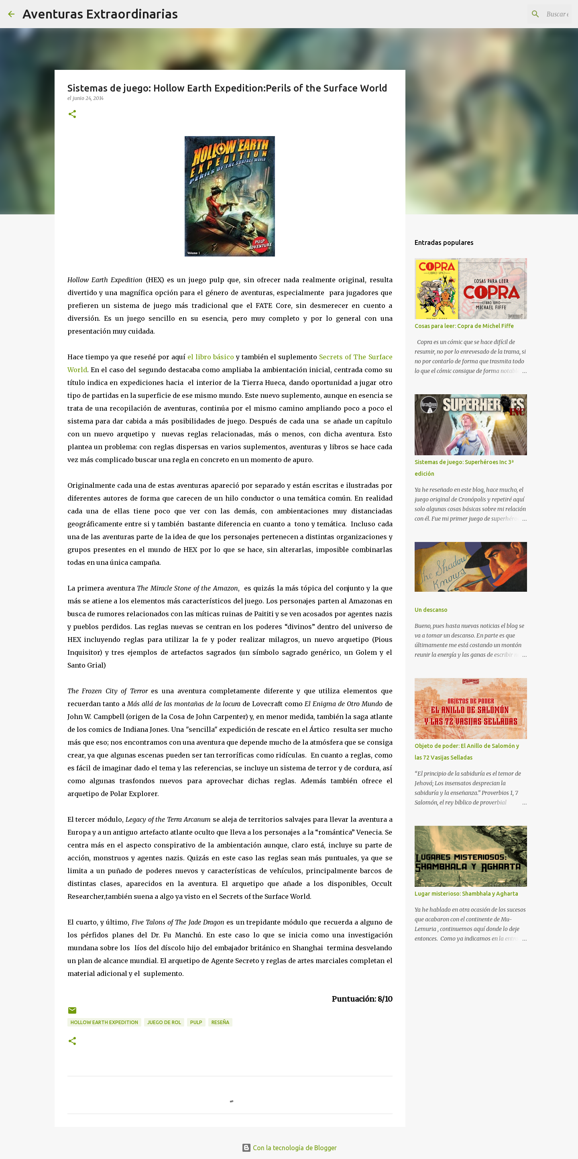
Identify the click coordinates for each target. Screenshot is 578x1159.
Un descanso (431, 610)
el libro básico (210, 357)
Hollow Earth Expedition (104, 1022)
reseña (220, 1022)
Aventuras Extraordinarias (100, 13)
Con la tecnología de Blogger (289, 1147)
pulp (196, 1022)
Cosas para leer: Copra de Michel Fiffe (464, 326)
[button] (72, 114)
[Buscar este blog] (529, 14)
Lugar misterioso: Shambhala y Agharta (466, 893)
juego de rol (164, 1022)
